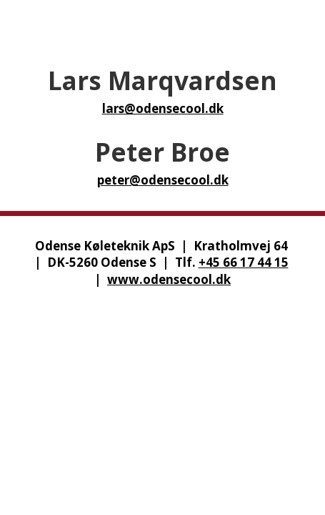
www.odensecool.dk (169, 279)
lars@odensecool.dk (163, 108)
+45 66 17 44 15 (244, 262)
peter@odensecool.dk (163, 180)
